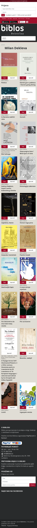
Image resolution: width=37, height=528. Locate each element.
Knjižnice (4, 18)
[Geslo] (18, 12)
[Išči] (18, 38)
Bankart (4, 438)
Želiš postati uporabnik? (24, 15)
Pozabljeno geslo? (10, 15)
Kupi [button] (4, 78)
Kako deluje (21, 18)
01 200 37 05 (8, 451)
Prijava (32, 485)
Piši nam (28, 18)
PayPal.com (30, 436)
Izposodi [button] (12, 78)
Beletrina (23, 522)
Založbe (9, 18)
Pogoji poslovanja (12, 525)
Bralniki (15, 18)
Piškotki (3, 525)
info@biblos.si (8, 454)
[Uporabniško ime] (18, 9)
